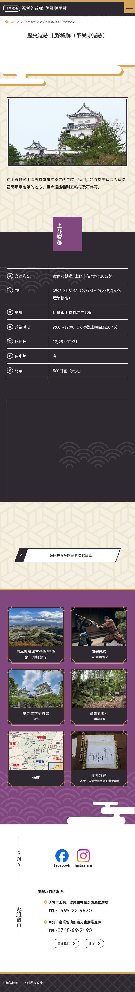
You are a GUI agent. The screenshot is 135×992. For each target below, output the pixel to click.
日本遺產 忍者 (27, 21)
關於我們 (63, 943)
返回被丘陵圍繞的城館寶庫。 (72, 555)
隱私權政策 (35, 983)
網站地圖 (12, 983)
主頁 (13, 21)
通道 (91, 943)
